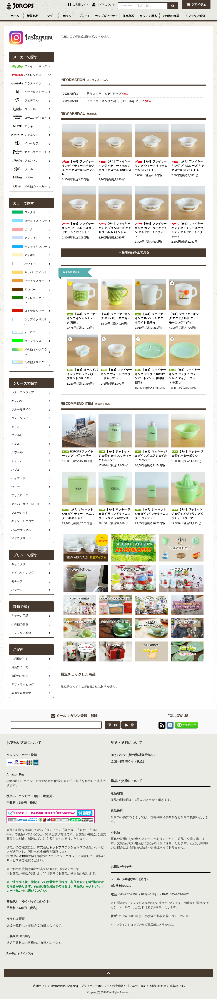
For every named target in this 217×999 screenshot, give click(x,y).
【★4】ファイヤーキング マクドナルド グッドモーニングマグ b (184, 318)
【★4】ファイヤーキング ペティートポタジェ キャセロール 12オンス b (78, 168)
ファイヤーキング (35, 66)
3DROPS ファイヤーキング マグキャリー (77, 453)
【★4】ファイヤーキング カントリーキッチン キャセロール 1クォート (151, 230)
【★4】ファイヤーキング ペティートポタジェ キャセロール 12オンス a (114, 168)
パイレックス (32, 74)
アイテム (196, 4)
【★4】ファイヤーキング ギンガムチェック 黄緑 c (82, 318)
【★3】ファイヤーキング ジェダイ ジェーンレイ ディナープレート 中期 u (184, 376)
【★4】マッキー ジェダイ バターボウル (187, 453)
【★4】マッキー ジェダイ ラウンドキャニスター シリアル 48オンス (114, 513)
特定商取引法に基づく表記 (129, 986)
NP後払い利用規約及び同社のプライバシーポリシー (42, 856)
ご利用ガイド (38, 986)
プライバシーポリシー (95, 986)
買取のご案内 (178, 986)
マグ (50, 16)
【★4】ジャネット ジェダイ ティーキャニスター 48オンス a (78, 513)
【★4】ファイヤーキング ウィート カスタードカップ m (116, 374)
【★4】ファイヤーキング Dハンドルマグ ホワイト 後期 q (150, 318)
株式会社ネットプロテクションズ (60, 847)
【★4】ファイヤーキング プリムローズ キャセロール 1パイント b (78, 228)
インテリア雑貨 (195, 16)
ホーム (15, 16)
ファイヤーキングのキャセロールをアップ (119, 101)
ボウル (67, 16)
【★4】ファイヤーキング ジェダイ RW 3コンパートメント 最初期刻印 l (150, 376)
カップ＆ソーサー (106, 16)
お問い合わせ (157, 986)
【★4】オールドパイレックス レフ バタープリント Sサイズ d (82, 374)
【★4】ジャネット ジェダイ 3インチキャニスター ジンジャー (151, 513)
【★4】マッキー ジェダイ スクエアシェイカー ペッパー (151, 456)
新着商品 (32, 16)
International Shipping (64, 986)
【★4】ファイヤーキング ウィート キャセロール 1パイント (151, 165)
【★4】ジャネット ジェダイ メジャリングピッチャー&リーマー (187, 513)
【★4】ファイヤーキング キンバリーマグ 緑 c (115, 316)
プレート (84, 16)
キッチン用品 (148, 16)
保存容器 (128, 16)
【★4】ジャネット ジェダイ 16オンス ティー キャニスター (114, 456)
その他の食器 (170, 16)
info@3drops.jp (121, 885)
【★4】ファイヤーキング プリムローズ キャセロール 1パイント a (114, 228)
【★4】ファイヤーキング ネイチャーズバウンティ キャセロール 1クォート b (187, 230)
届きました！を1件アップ (107, 93)
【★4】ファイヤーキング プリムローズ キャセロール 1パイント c (187, 165)
